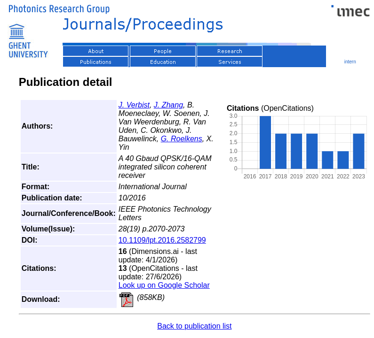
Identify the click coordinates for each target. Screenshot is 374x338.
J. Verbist (134, 105)
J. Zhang (168, 105)
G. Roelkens (181, 139)
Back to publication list (194, 326)
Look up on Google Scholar (164, 285)
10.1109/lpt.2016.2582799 (162, 240)
